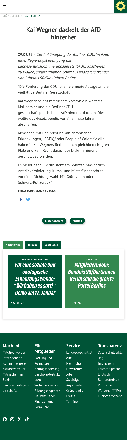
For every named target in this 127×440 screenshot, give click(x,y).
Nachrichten (32, 15)
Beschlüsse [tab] (51, 245)
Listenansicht (54, 221)
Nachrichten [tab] (13, 245)
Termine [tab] (32, 245)
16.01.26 (17, 303)
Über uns (91, 259)
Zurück (77, 221)
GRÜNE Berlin (12, 15)
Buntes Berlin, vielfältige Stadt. (37, 190)
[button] (20, 199)
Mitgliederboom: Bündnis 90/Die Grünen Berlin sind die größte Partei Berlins (91, 275)
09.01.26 (74, 303)
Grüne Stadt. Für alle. (35, 259)
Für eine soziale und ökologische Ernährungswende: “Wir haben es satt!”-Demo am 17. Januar (35, 278)
